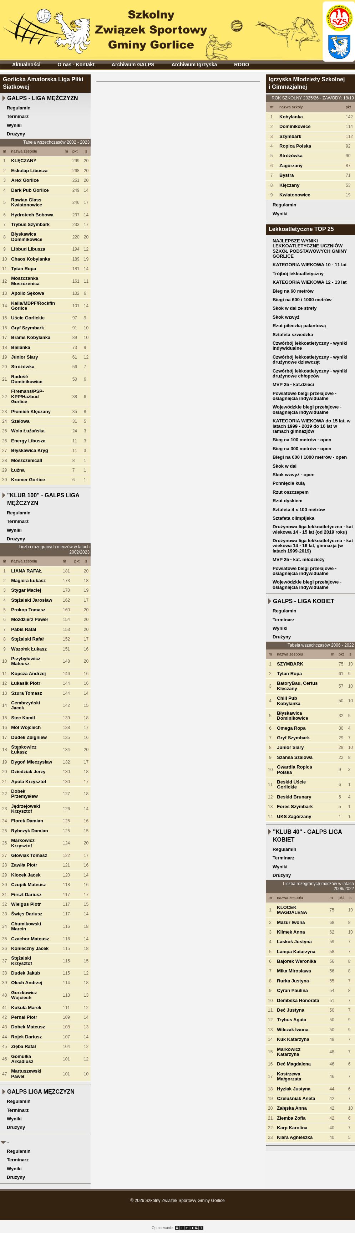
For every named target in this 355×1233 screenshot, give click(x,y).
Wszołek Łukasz (29, 649)
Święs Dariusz (26, 913)
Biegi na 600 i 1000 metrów (302, 299)
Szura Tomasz (26, 693)
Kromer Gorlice (28, 479)
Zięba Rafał (23, 1046)
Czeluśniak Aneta (296, 1098)
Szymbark (290, 136)
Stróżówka (22, 366)
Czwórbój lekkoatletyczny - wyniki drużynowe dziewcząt (310, 359)
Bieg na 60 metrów (293, 291)
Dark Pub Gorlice (30, 190)
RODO (241, 64)
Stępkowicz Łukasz (23, 749)
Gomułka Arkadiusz (22, 1059)
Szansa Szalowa (295, 757)
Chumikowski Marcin (26, 926)
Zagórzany (291, 165)
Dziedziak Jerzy (28, 771)
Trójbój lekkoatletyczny (298, 273)
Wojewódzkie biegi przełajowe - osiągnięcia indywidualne (307, 409)
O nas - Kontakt (75, 64)
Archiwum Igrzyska (194, 64)
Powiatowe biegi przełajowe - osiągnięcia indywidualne (304, 396)
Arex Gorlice (25, 180)
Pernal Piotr (24, 1017)
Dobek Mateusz (28, 1026)
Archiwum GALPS (133, 64)
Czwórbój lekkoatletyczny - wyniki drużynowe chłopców (310, 373)
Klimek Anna (291, 932)
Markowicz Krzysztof (23, 843)
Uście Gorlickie (28, 317)
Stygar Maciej (26, 590)
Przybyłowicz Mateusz (25, 661)
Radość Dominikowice (26, 379)
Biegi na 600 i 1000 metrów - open (310, 457)
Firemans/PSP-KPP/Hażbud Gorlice (27, 396)
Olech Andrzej (26, 982)
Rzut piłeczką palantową (299, 325)
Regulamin (18, 108)
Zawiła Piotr (24, 865)
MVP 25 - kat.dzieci (293, 384)
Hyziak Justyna (293, 1088)
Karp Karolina (292, 1127)
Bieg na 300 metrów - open (302, 448)
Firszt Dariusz (26, 894)
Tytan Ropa (23, 268)
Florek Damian (27, 820)
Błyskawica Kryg (29, 450)
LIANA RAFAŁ (26, 571)
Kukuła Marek (26, 1007)
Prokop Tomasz (28, 609)
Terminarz (18, 116)
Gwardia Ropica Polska (294, 769)
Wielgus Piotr (26, 904)
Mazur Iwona (291, 922)
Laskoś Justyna (294, 941)
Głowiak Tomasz (29, 855)
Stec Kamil (23, 717)
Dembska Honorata (298, 1000)
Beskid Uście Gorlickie (291, 784)
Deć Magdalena (294, 1064)
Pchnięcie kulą (289, 483)
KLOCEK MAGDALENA (292, 910)
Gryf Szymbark (27, 327)
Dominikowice (294, 126)
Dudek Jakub (25, 973)
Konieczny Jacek (30, 948)
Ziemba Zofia (291, 1118)
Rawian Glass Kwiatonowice (26, 202)
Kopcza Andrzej (28, 673)
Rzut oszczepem (291, 492)
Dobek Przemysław (24, 793)
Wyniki (14, 125)
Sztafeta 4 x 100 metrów (299, 509)
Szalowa (20, 421)
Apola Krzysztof (28, 781)
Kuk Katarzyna (293, 1039)
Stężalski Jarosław (31, 600)
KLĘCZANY (23, 160)
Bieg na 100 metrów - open (302, 439)
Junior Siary (24, 357)
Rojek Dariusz (26, 1036)
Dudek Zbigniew (29, 737)
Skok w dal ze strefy (295, 308)
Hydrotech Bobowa (32, 214)
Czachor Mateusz (30, 938)
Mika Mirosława (294, 970)
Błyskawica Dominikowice (26, 236)
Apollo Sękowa (27, 293)
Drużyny (16, 134)
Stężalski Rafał (27, 639)
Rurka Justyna (293, 980)
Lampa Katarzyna (296, 951)
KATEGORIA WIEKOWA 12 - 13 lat (310, 282)
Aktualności (26, 64)
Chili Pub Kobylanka (288, 700)
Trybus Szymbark (30, 224)
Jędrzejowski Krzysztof (25, 808)
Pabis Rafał (23, 629)
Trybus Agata (291, 1019)
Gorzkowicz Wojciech (24, 995)
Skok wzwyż (286, 317)
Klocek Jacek (25, 875)
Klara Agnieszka (295, 1137)
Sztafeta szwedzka (293, 334)
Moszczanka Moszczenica (25, 281)
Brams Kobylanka (30, 337)
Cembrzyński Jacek (25, 705)
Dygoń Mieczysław (31, 762)
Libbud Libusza (28, 249)
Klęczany (289, 185)
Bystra (286, 175)
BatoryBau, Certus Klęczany (297, 685)
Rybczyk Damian (29, 830)
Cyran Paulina (292, 990)
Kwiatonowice (294, 194)
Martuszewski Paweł (26, 1073)
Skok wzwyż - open (294, 474)
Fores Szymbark (295, 806)
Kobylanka (291, 116)
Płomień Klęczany (31, 411)
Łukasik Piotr (25, 683)
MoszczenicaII (26, 460)
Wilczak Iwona (292, 1029)
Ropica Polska (295, 146)
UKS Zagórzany (294, 816)
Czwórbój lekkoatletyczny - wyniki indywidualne (310, 345)
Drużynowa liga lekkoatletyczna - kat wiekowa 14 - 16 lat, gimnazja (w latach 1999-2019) (313, 546)
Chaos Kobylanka (30, 259)
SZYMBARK (290, 664)
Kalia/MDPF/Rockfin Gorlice (33, 305)
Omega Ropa (291, 728)
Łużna (18, 470)
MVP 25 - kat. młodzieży (299, 559)
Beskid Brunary (294, 797)
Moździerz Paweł (29, 619)
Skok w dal (284, 466)
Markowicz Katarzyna (288, 1052)
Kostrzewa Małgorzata (289, 1076)
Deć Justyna (290, 1010)
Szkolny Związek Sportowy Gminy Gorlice (107, 28)
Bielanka (20, 347)
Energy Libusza (28, 440)
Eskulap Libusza (29, 170)
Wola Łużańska (28, 430)
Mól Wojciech (26, 727)
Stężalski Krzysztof (21, 960)
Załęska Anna (291, 1108)
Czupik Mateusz (28, 884)
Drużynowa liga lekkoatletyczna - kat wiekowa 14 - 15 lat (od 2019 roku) (313, 529)
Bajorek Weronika (296, 961)
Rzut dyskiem (288, 500)
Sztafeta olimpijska (293, 518)
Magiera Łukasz (28, 580)
